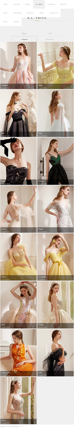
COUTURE (16, 4)
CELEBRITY (51, 4)
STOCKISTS (30, 13)
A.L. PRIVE (39, 4)
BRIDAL (27, 4)
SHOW (5, 13)
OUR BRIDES (17, 13)
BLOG (5, 21)
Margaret (24, 39)
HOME (5, 4)
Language (16, 21)
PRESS (42, 13)
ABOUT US (63, 4)
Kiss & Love (49, 39)
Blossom (24, 33)
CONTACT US (53, 13)
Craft (49, 33)
